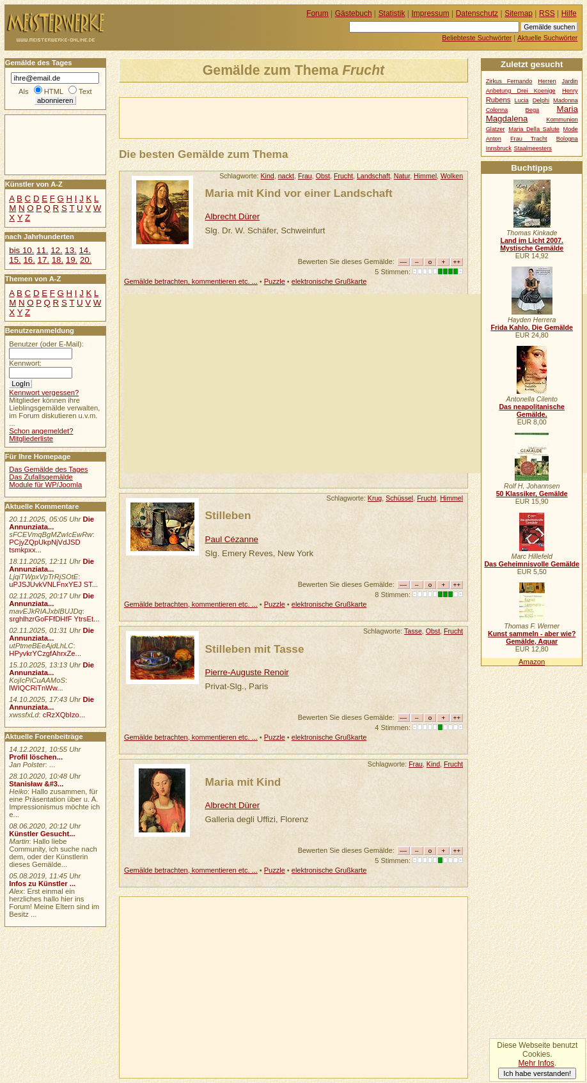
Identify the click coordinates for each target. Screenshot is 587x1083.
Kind (267, 176)
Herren (547, 81)
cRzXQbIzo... (64, 715)
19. (71, 260)
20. (85, 260)
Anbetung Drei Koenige (521, 91)
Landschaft (373, 176)
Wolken (452, 176)
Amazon (532, 662)
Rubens (498, 100)
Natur (402, 176)
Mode (570, 129)
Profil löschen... (36, 757)
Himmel (425, 176)
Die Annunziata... (51, 523)
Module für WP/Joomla (45, 484)
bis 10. (21, 250)
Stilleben (228, 515)
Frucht (343, 176)
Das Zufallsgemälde (41, 477)
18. (57, 260)
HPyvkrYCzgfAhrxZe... (45, 653)
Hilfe (569, 13)
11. (42, 250)
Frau (305, 176)
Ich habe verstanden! (537, 1073)
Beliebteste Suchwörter (477, 38)
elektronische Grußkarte (329, 281)
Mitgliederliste (31, 438)
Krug (375, 498)
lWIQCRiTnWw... (36, 688)
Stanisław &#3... (36, 784)
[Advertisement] (269, 117)
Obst (323, 176)
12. (56, 250)
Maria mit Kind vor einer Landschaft (299, 193)
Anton (493, 139)
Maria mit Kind (243, 781)
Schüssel (399, 498)
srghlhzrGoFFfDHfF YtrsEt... (54, 619)
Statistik (392, 13)
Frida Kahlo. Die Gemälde (531, 327)
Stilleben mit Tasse (254, 649)
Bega (533, 110)
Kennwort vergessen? (44, 392)
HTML (53, 91)
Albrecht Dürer (232, 216)
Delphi (541, 100)
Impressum (431, 13)
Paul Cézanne (231, 539)
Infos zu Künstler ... (42, 883)
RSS (547, 13)
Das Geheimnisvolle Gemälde (531, 564)
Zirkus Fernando (509, 81)
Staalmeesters (533, 148)
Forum (317, 13)
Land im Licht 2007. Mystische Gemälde (531, 244)
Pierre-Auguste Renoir (247, 672)
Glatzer (495, 129)
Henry (570, 91)
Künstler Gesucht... (42, 834)
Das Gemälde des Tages (48, 469)
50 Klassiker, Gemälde (532, 493)
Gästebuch (353, 13)
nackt (286, 176)
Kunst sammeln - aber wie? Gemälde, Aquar (531, 637)
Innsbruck (499, 148)
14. (84, 250)
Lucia (522, 100)
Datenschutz (477, 13)
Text (85, 91)
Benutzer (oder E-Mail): (46, 344)
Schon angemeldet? (41, 431)
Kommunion (562, 119)
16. (29, 260)
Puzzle (274, 281)
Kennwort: (25, 363)
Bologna (567, 139)
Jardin (569, 81)
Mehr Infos (536, 1063)
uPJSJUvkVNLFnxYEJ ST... (53, 584)
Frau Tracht (528, 139)
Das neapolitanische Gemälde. (532, 410)
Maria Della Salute (534, 129)
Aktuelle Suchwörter (547, 38)
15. (14, 260)
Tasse (413, 631)
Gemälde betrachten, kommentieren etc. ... (191, 281)
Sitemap (519, 13)
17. (43, 260)
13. (70, 250)
